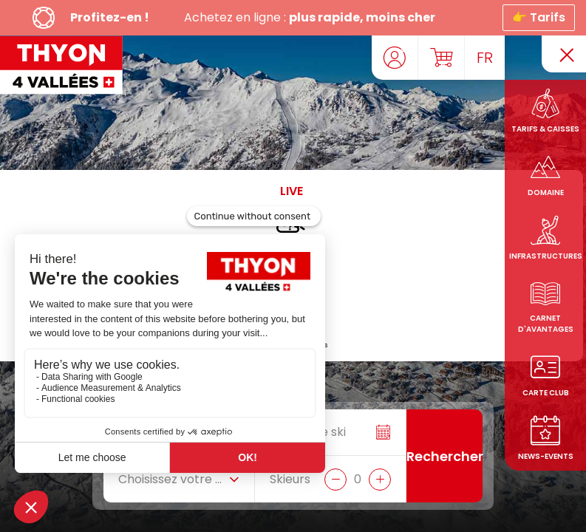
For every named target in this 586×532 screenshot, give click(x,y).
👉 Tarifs (538, 17)
